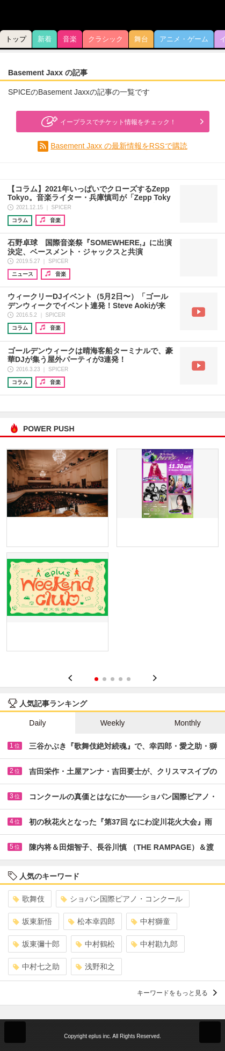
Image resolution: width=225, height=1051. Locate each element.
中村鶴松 (95, 944)
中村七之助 (36, 966)
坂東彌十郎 (36, 944)
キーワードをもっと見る (177, 993)
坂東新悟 (32, 921)
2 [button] (104, 679)
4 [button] (120, 679)
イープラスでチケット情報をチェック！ (107, 121)
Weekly (112, 723)
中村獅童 (150, 921)
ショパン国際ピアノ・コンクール (122, 898)
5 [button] (128, 679)
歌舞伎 (29, 898)
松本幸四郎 (91, 921)
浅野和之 (95, 966)
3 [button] (112, 679)
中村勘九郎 (154, 944)
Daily (37, 723)
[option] (112, 553)
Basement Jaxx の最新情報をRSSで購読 (118, 145)
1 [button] (96, 679)
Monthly (188, 723)
